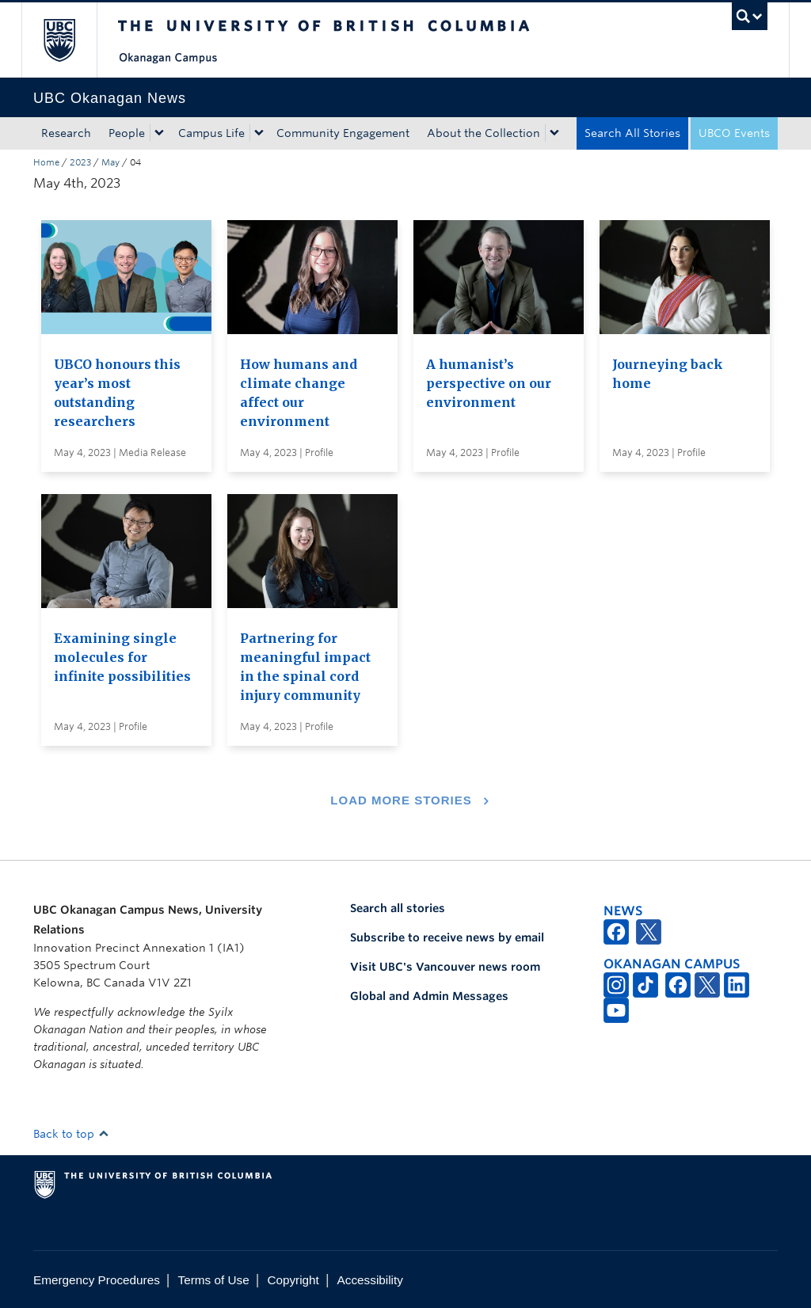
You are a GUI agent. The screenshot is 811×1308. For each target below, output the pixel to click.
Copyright (292, 1280)
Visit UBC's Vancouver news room (445, 966)
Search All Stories (632, 133)
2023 (80, 162)
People (127, 133)
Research (66, 133)
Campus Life (211, 133)
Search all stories (397, 908)
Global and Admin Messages (429, 996)
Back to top (71, 1133)
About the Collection (483, 133)
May (110, 162)
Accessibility (370, 1280)
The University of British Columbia (71, 40)
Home (46, 162)
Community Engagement (342, 133)
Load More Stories (400, 800)
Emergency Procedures (96, 1280)
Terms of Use (213, 1280)
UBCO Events (734, 133)
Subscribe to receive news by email (447, 937)
